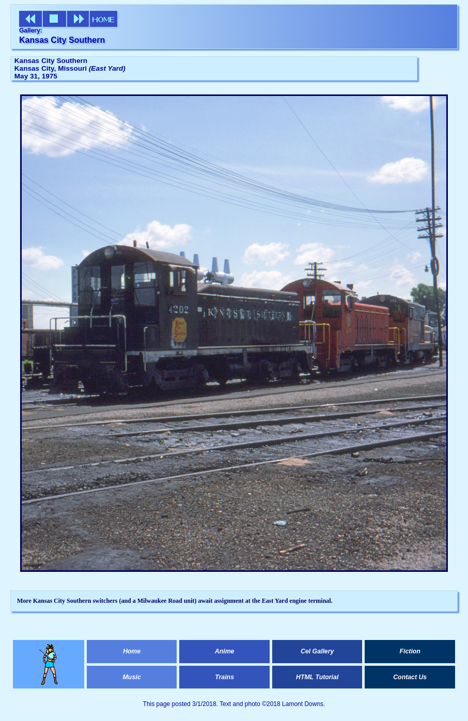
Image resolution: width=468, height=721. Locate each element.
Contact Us (410, 677)
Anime (225, 651)
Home (132, 651)
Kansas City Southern (62, 40)
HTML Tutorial (317, 677)
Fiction (410, 651)
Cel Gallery (317, 651)
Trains (224, 677)
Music (132, 677)
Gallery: (30, 30)
